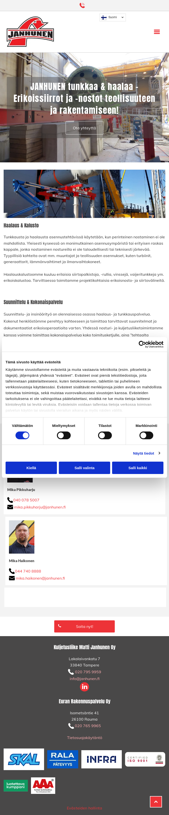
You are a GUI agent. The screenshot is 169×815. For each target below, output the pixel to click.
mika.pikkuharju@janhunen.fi (40, 507)
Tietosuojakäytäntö (84, 737)
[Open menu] (157, 32)
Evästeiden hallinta (84, 808)
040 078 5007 (26, 500)
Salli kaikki (137, 468)
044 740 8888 (28, 571)
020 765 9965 (88, 725)
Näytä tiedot (143, 453)
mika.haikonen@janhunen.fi (40, 578)
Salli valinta (85, 468)
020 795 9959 (88, 671)
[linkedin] (84, 687)
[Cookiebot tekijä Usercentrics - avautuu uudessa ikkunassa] (142, 344)
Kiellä (31, 468)
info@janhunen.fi (85, 678)
